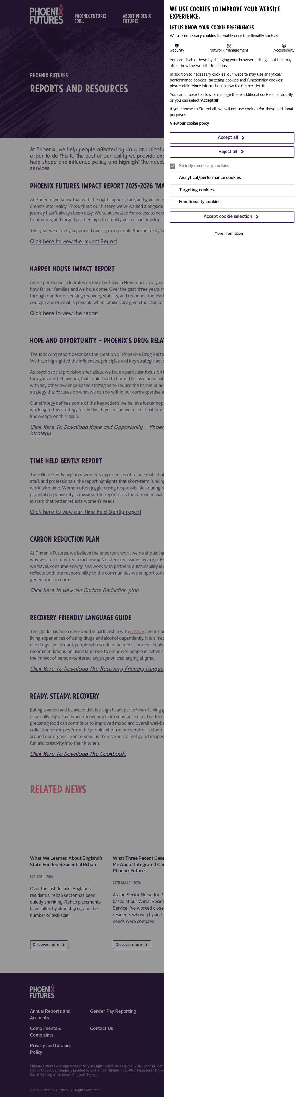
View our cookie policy (189, 124)
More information (228, 234)
